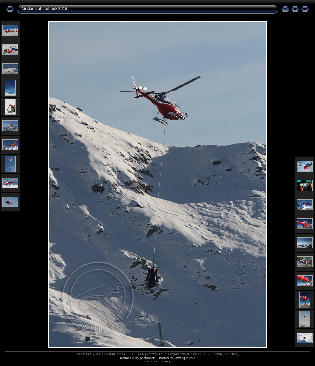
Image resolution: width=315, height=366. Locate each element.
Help (167, 361)
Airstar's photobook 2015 (44, 8)
